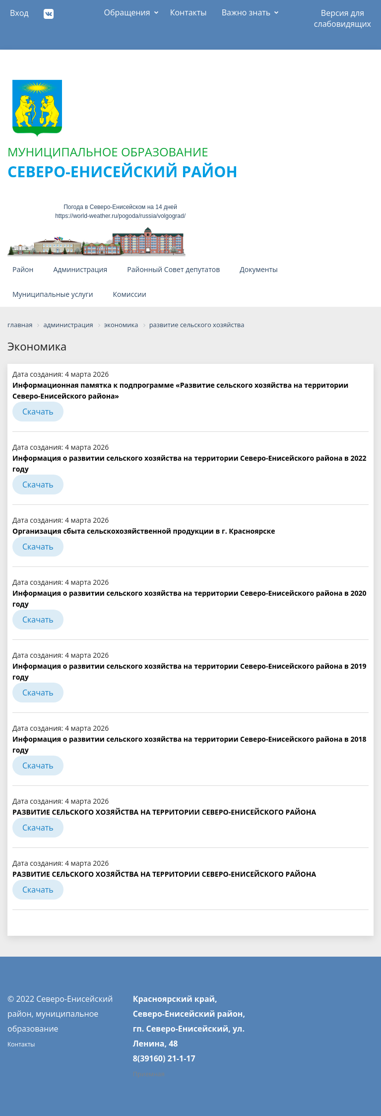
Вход (19, 12)
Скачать (38, 411)
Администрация (80, 269)
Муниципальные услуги (52, 294)
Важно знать (246, 12)
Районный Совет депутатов (173, 269)
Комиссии (129, 294)
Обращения (127, 12)
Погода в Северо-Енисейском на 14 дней (120, 207)
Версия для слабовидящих (342, 16)
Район (22, 269)
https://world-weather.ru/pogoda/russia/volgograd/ (120, 215)
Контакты (188, 12)
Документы (259, 269)
